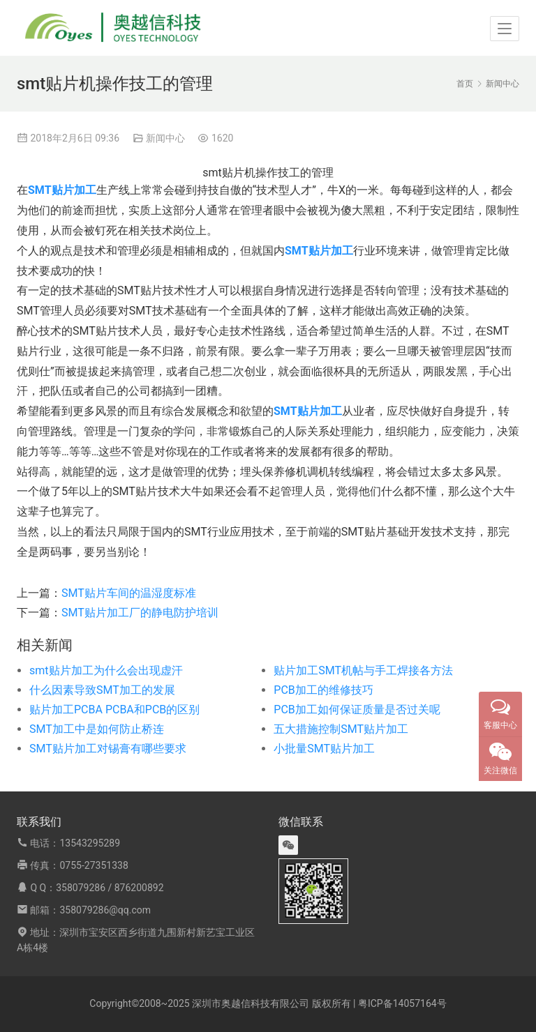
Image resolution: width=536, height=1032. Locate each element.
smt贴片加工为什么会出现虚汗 (106, 670)
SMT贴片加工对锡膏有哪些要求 (107, 748)
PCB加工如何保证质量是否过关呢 (357, 709)
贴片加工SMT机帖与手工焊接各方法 (363, 670)
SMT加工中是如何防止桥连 (96, 729)
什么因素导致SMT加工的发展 (102, 690)
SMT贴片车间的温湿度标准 (128, 593)
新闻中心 (165, 138)
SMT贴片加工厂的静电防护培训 (139, 612)
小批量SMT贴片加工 (324, 748)
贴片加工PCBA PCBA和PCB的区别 (114, 709)
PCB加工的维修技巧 (323, 690)
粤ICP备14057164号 (402, 1003)
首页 (464, 84)
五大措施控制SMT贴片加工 (341, 729)
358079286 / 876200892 (109, 887)
